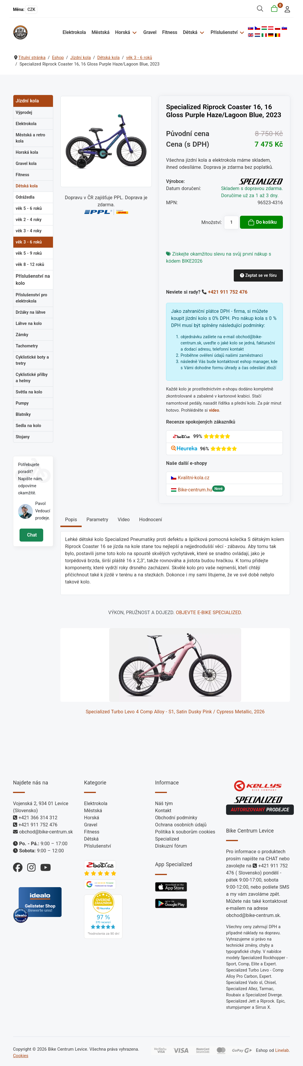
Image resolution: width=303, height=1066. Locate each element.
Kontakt (163, 810)
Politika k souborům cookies (185, 832)
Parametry (97, 519)
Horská (122, 32)
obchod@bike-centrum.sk (46, 832)
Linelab (282, 1050)
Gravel (150, 32)
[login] (285, 8)
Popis (71, 519)
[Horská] (133, 32)
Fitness (169, 32)
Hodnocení (150, 519)
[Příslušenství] (241, 32)
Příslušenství (224, 32)
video (214, 410)
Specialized (167, 839)
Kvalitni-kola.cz (190, 477)
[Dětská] (201, 32)
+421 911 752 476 (227, 292)
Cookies (20, 1055)
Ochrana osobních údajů (181, 825)
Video (124, 519)
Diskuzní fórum (171, 846)
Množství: (212, 222)
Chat (31, 535)
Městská (100, 32)
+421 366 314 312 (38, 817)
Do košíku (262, 222)
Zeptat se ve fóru (258, 275)
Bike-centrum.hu (191, 490)
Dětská (190, 32)
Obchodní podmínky (176, 817)
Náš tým (164, 803)
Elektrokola (74, 32)
